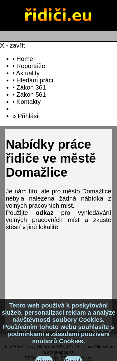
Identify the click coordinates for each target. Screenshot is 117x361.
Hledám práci (35, 80)
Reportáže (31, 65)
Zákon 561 (31, 94)
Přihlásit (29, 116)
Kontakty (29, 101)
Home (25, 58)
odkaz (44, 212)
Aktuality (28, 73)
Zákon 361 (31, 87)
